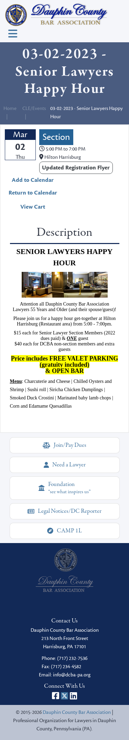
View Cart (32, 207)
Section (56, 137)
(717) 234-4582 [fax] (66, 666)
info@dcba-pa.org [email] (71, 675)
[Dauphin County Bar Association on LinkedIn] (73, 696)
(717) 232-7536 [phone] (72, 658)
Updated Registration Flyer (76, 168)
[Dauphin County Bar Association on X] (64, 696)
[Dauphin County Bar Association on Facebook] (55, 696)
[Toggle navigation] (12, 34)
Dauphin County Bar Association (77, 712)
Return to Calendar (33, 193)
